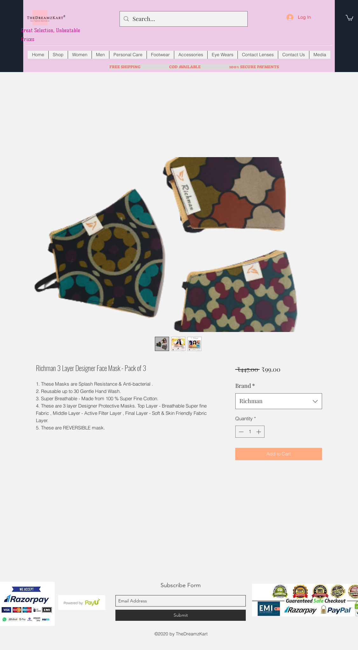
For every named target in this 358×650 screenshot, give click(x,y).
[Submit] (180, 615)
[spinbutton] (249, 432)
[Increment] (259, 432)
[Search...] (183, 19)
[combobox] (278, 401)
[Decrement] (240, 432)
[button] (349, 17)
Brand (245, 385)
